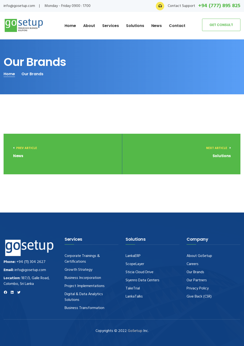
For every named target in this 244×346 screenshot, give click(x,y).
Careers (192, 264)
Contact (177, 25)
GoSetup (135, 331)
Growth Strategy (78, 270)
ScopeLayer (135, 264)
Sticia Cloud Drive (139, 272)
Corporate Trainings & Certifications (82, 259)
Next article (218, 148)
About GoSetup (199, 256)
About (89, 25)
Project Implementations (85, 286)
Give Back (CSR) (199, 296)
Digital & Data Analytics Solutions (84, 297)
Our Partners (197, 280)
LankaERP (133, 256)
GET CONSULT (221, 24)
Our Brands (195, 272)
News (156, 25)
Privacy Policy (198, 288)
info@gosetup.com (19, 6)
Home (70, 25)
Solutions (135, 25)
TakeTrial (133, 288)
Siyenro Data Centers (142, 280)
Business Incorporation (83, 278)
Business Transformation (84, 308)
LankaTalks (134, 296)
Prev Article (25, 148)
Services (110, 25)
